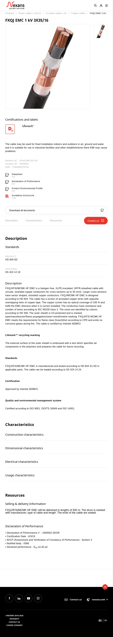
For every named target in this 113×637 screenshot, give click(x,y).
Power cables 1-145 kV (30, 13)
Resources (56, 220)
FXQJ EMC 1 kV (98, 13)
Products (10, 13)
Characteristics (34, 220)
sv (105, 620)
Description (11, 220)
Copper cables (78, 13)
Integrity (14, 619)
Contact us (14, 622)
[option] (13, 129)
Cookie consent (14, 625)
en (100, 620)
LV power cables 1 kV (56, 13)
